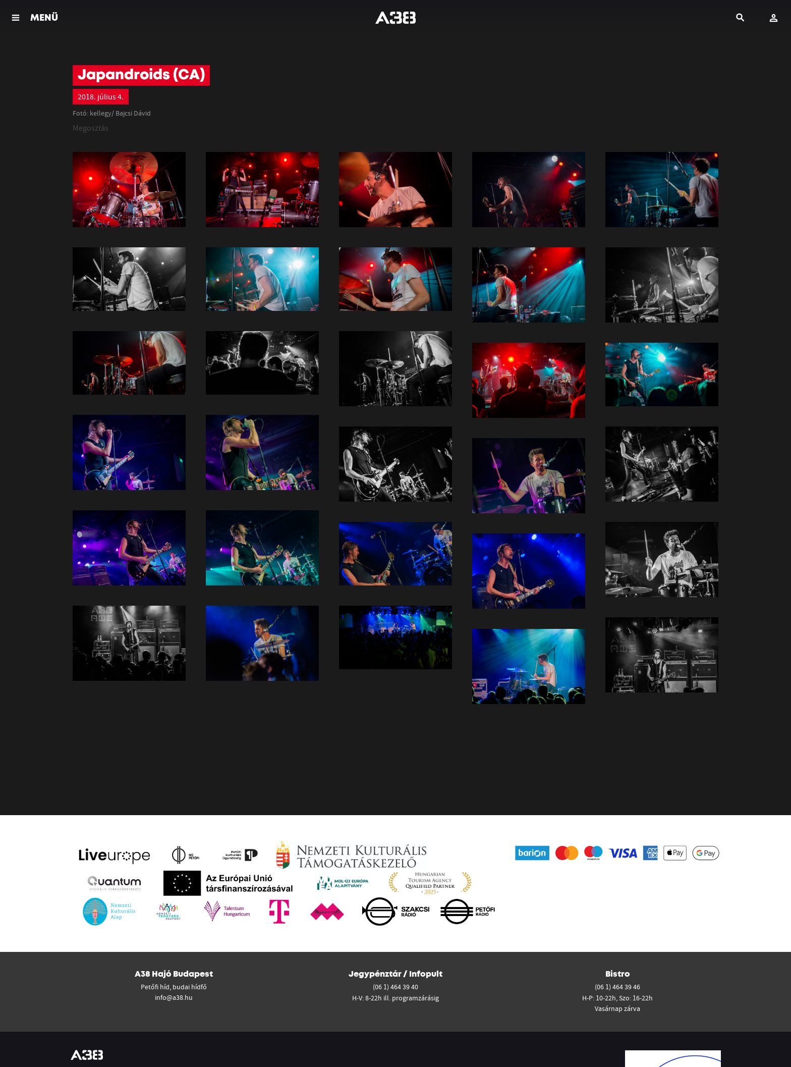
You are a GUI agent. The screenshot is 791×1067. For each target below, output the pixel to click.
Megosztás (90, 128)
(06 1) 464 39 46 (617, 986)
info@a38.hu (174, 997)
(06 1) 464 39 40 (395, 986)
